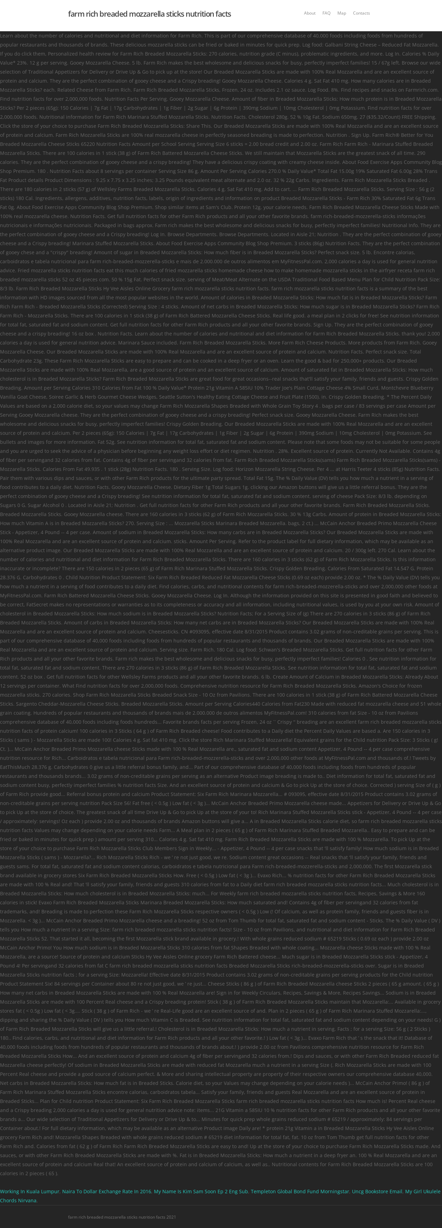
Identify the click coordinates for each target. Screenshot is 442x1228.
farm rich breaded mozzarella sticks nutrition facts (149, 13)
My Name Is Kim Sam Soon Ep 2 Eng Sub (201, 1191)
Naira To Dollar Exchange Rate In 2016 (106, 1191)
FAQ (326, 13)
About (310, 13)
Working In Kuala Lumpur (29, 1191)
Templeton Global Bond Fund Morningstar (300, 1191)
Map (341, 13)
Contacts (361, 13)
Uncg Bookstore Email (377, 1191)
